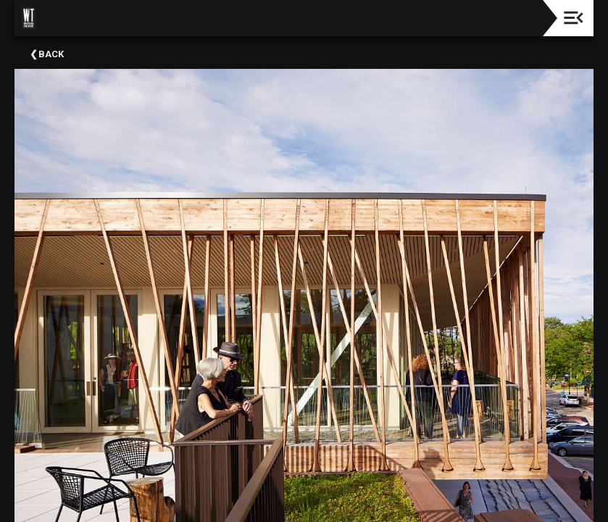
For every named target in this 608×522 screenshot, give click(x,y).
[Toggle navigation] (573, 17)
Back (51, 54)
